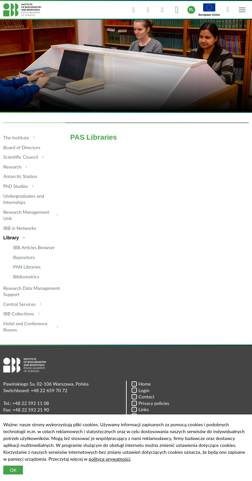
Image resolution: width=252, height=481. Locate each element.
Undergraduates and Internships (23, 199)
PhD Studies (15, 186)
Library (11, 237)
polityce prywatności (109, 459)
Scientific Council (20, 157)
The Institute (16, 137)
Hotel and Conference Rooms (25, 327)
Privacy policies (150, 403)
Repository (24, 257)
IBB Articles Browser (33, 247)
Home (141, 384)
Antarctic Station (20, 176)
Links (140, 409)
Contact (143, 396)
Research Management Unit (26, 215)
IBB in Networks (19, 228)
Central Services (19, 304)
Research (12, 167)
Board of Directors (21, 147)
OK (13, 470)
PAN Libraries (27, 267)
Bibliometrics (26, 276)
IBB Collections (18, 313)
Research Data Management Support (31, 291)
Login (140, 390)
